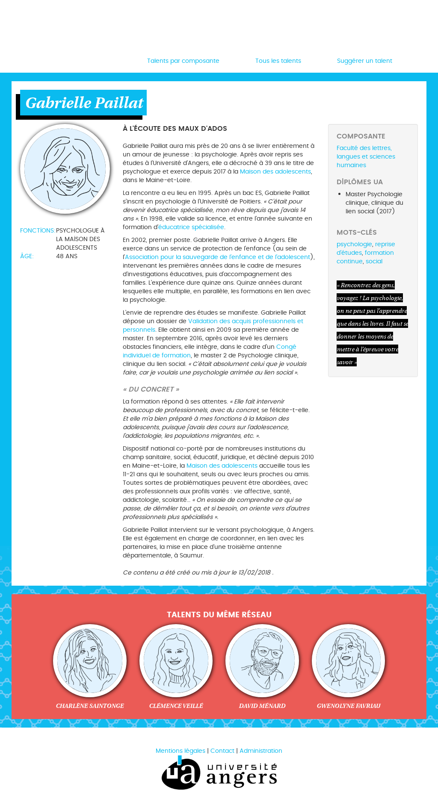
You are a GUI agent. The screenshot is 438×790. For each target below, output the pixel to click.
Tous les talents (278, 60)
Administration (261, 750)
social (374, 261)
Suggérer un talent (364, 60)
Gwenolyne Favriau (348, 705)
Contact (222, 750)
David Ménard (262, 705)
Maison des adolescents (275, 171)
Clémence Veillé (176, 705)
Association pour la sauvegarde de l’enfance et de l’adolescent (217, 257)
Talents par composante (183, 60)
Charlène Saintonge (90, 705)
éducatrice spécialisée (191, 227)
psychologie (354, 244)
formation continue (365, 257)
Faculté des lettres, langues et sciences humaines (366, 157)
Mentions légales (180, 750)
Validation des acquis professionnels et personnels (213, 325)
